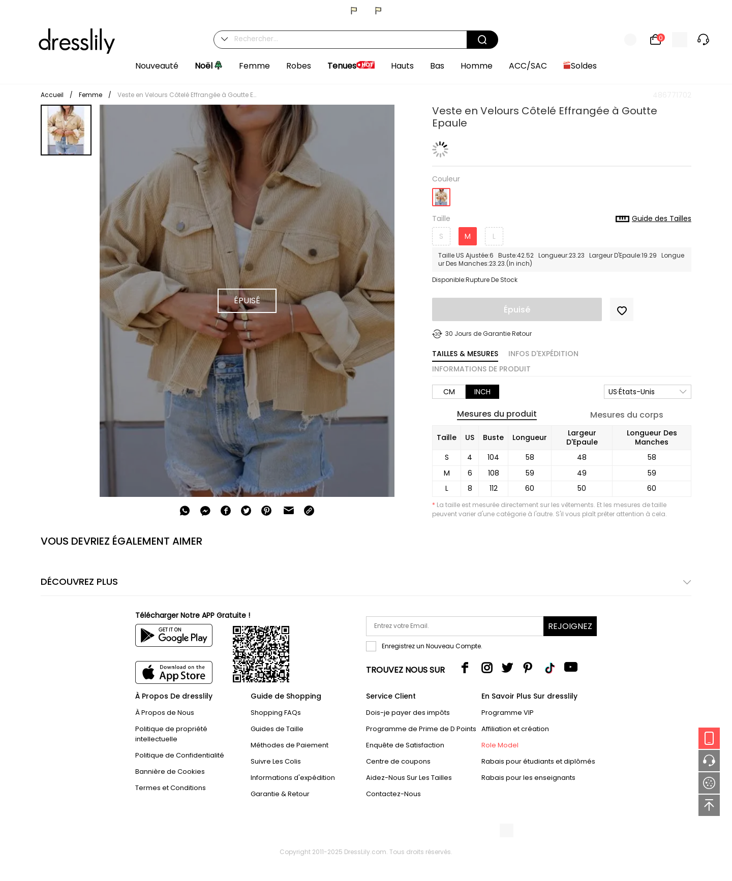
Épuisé (517, 310)
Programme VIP (507, 712)
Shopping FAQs (276, 712)
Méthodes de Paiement (289, 745)
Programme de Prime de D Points (421, 729)
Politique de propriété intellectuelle (171, 734)
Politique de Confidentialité (179, 755)
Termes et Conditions (170, 788)
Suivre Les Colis (276, 761)
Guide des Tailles (653, 219)
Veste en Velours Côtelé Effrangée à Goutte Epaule (188, 95)
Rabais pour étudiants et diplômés (538, 761)
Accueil (52, 94)
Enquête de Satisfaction (405, 745)
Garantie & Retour (280, 794)
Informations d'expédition (293, 777)
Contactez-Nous (393, 794)
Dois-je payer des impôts (408, 712)
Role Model (499, 745)
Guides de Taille (277, 729)
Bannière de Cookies (170, 771)
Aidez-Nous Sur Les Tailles (409, 777)
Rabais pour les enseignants (528, 777)
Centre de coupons (398, 761)
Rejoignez (570, 626)
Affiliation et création (515, 729)
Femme (90, 94)
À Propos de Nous (164, 712)
